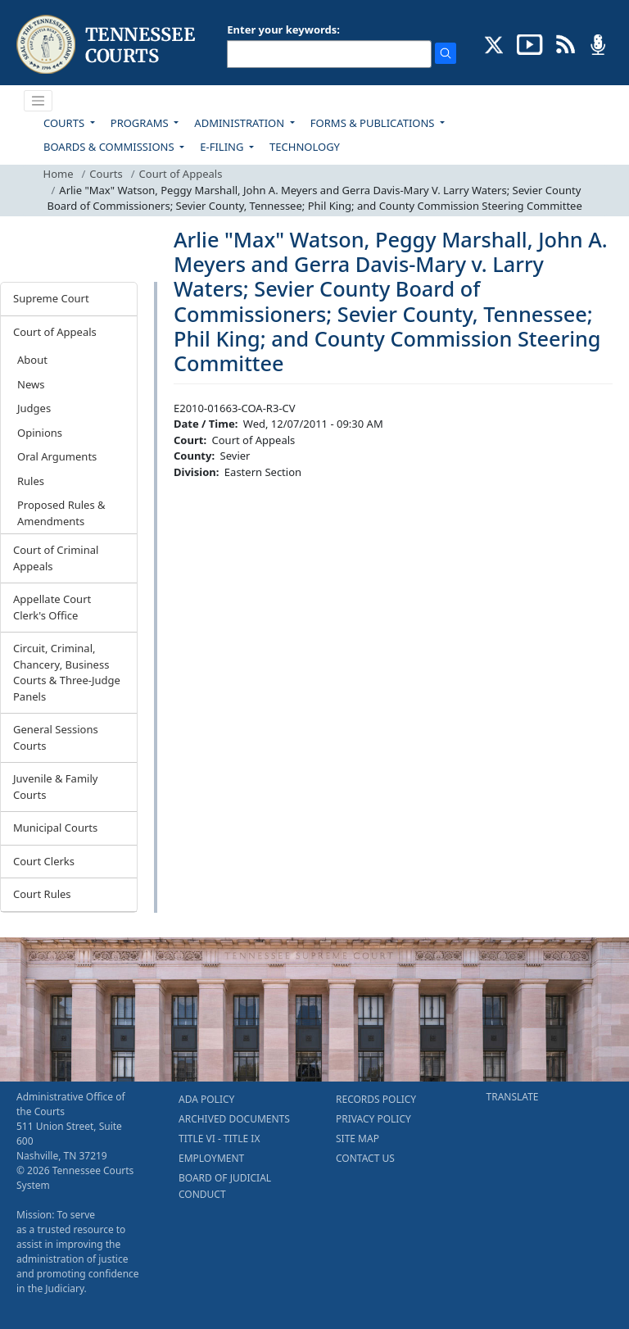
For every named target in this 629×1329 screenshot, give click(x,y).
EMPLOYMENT (211, 1158)
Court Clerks (44, 861)
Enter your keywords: (283, 29)
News (30, 384)
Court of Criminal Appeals (55, 558)
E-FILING (223, 146)
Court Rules (42, 894)
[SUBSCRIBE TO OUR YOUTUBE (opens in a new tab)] (530, 43)
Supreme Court (51, 298)
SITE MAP (357, 1138)
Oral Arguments (57, 456)
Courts (105, 173)
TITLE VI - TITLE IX (219, 1138)
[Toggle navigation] (38, 100)
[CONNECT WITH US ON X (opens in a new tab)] (494, 43)
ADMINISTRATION (240, 123)
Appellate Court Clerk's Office (52, 607)
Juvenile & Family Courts (55, 786)
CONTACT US (365, 1158)
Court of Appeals (181, 173)
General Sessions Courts (55, 737)
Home (58, 173)
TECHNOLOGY (304, 146)
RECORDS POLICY (376, 1099)
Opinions (39, 432)
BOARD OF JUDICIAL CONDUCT (225, 1186)
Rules (30, 481)
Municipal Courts (55, 827)
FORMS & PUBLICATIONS (373, 123)
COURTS (65, 123)
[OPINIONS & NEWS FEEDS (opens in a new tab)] (565, 43)
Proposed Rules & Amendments (61, 512)
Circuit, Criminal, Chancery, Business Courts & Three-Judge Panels (66, 672)
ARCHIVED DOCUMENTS (234, 1119)
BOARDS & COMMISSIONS (110, 146)
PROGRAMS (141, 123)
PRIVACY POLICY (373, 1119)
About (32, 359)
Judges (34, 408)
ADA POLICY (206, 1099)
